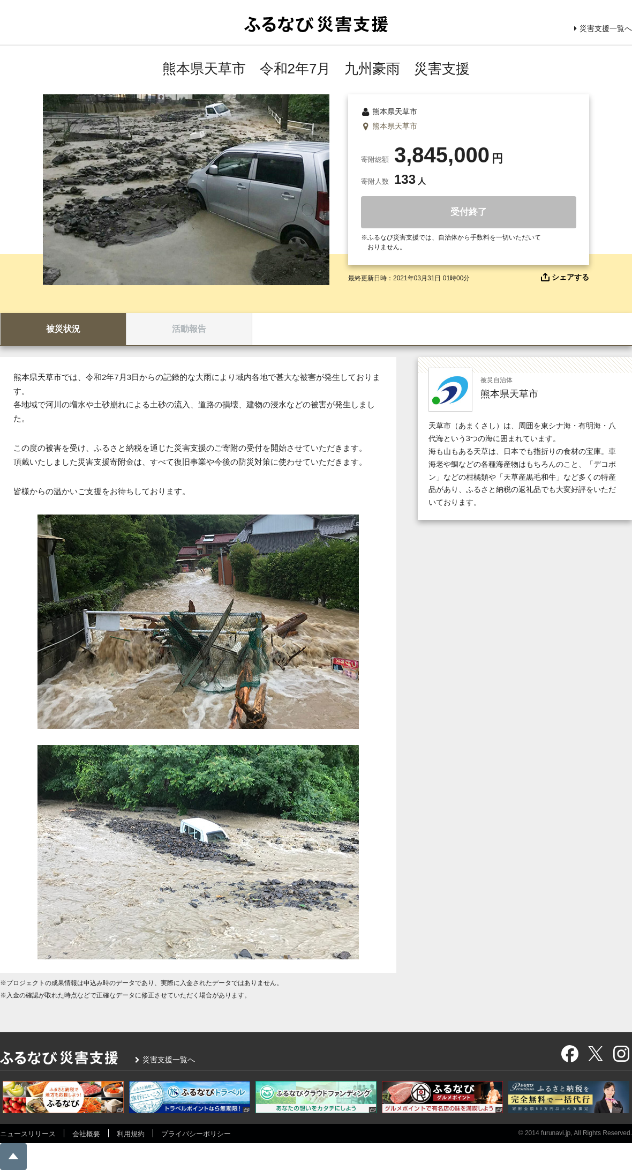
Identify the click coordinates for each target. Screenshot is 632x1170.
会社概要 (86, 1134)
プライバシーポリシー (196, 1134)
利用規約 (131, 1134)
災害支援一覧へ (606, 28)
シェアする (570, 277)
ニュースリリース (28, 1134)
